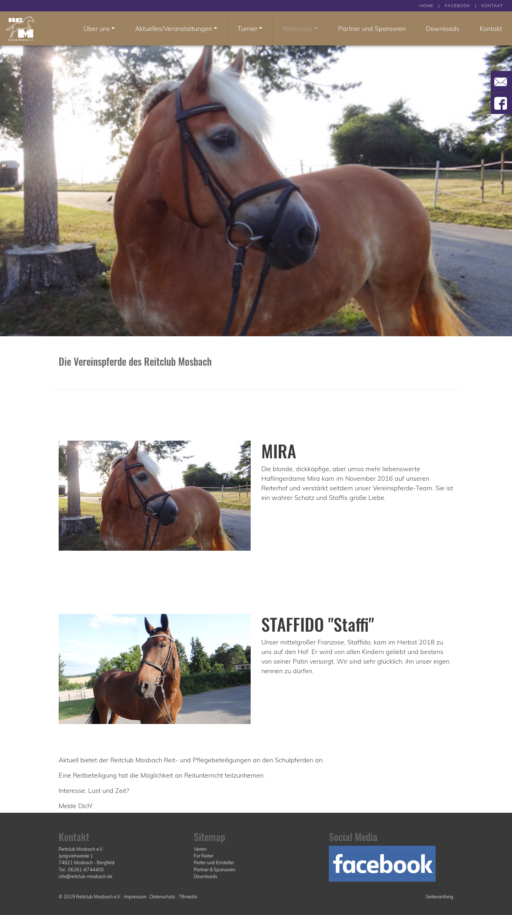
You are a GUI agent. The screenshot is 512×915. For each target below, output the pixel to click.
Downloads (442, 28)
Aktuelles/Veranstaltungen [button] (173, 28)
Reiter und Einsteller (214, 862)
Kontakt (491, 28)
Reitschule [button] (298, 28)
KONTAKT (492, 5)
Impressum (135, 896)
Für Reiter (203, 856)
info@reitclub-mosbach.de (85, 876)
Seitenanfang (439, 896)
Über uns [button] (97, 28)
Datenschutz (162, 896)
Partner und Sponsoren (372, 28)
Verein (200, 849)
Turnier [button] (247, 28)
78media (187, 896)
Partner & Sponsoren (214, 869)
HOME (426, 5)
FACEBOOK (457, 5)
